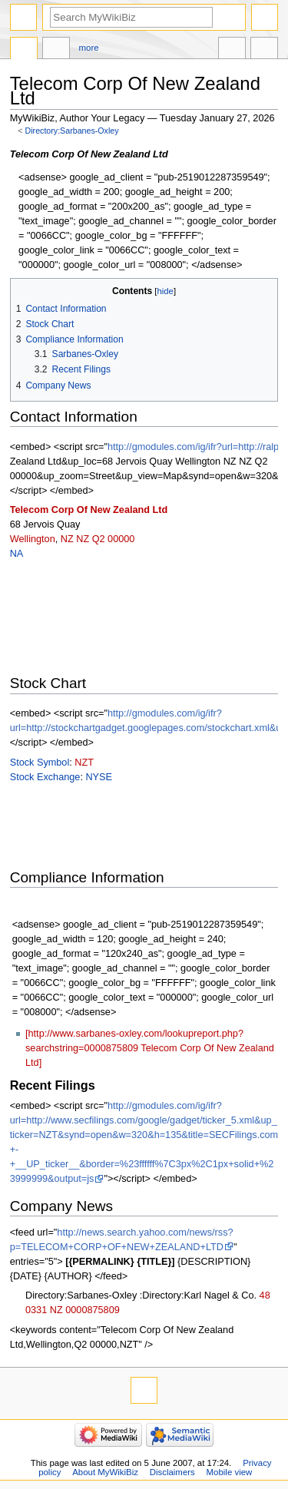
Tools (264, 50)
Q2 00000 (113, 539)
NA (17, 553)
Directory (24, 50)
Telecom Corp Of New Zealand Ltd (89, 510)
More (89, 47)
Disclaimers (172, 1472)
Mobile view (230, 1472)
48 (265, 1295)
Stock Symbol (40, 762)
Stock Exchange (45, 777)
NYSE (98, 777)
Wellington (32, 539)
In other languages (232, 50)
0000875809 (92, 1310)
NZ (67, 539)
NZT (84, 762)
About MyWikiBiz (105, 1472)
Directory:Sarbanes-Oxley (72, 130)
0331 (36, 1310)
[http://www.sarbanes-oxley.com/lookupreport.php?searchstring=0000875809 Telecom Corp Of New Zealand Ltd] (149, 1048)
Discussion (56, 50)
